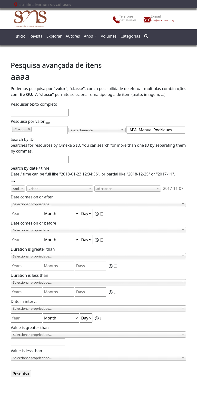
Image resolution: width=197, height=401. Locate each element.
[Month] (61, 213)
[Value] (38, 342)
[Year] (26, 213)
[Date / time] (173, 188)
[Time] (101, 214)
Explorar (54, 36)
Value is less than (26, 350)
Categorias (130, 36)
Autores (73, 36)
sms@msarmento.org (161, 20)
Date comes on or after (32, 197)
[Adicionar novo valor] (47, 122)
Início (21, 36)
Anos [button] (89, 36)
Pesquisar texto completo (34, 104)
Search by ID (22, 139)
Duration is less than (29, 275)
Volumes (109, 36)
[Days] (90, 265)
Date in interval (25, 301)
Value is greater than (30, 327)
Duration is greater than (33, 249)
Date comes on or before (33, 223)
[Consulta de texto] (156, 130)
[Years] (26, 265)
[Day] (86, 213)
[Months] (58, 265)
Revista (36, 36)
